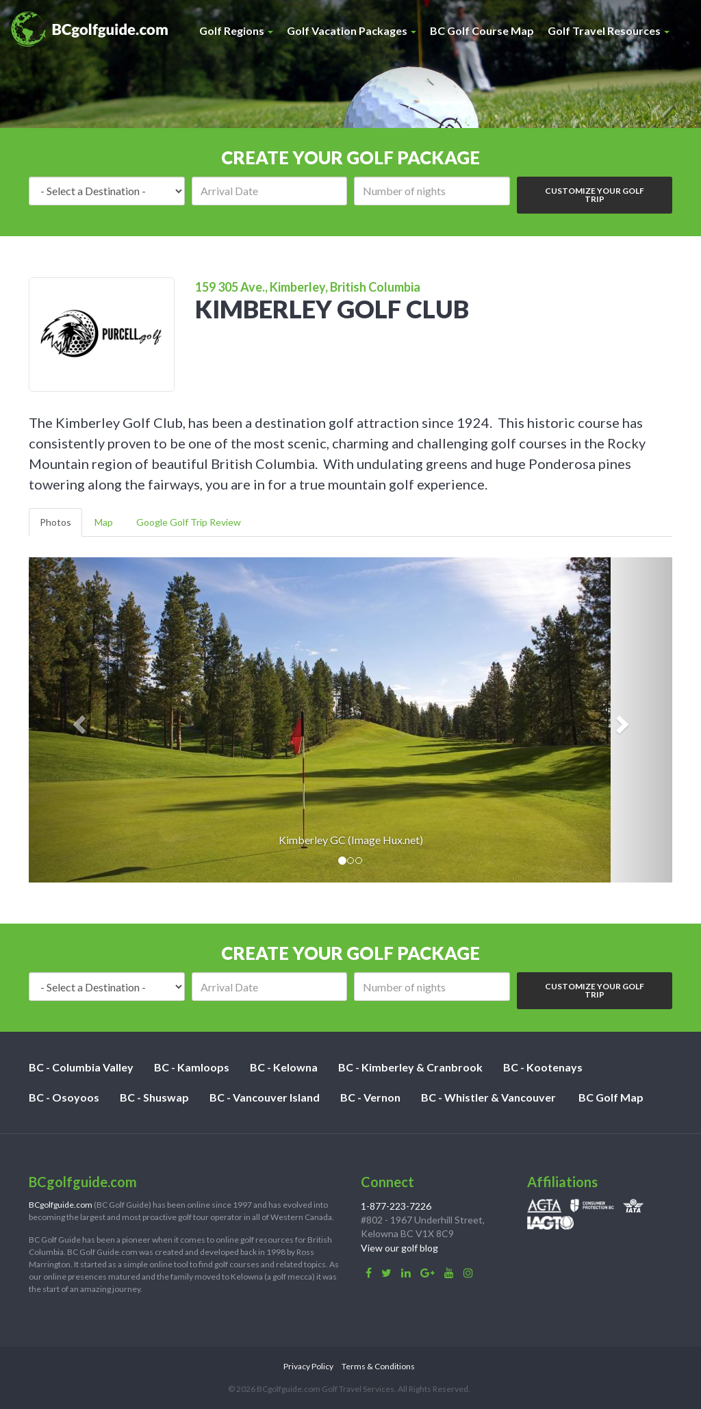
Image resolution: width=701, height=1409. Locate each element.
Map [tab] (103, 522)
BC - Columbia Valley (81, 1067)
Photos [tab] (55, 522)
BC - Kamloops (191, 1067)
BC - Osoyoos (64, 1097)
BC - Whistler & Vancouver (488, 1097)
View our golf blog (399, 1248)
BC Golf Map (610, 1097)
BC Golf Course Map (482, 30)
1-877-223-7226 (396, 1206)
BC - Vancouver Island (264, 1097)
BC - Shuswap (154, 1097)
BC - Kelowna (284, 1067)
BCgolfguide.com (60, 1204)
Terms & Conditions (378, 1366)
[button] (77, 720)
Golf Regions (236, 30)
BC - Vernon (370, 1097)
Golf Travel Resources (609, 30)
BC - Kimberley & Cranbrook (410, 1067)
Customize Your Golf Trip (594, 195)
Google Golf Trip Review (188, 522)
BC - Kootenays (543, 1067)
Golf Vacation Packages (351, 30)
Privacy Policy (308, 1366)
